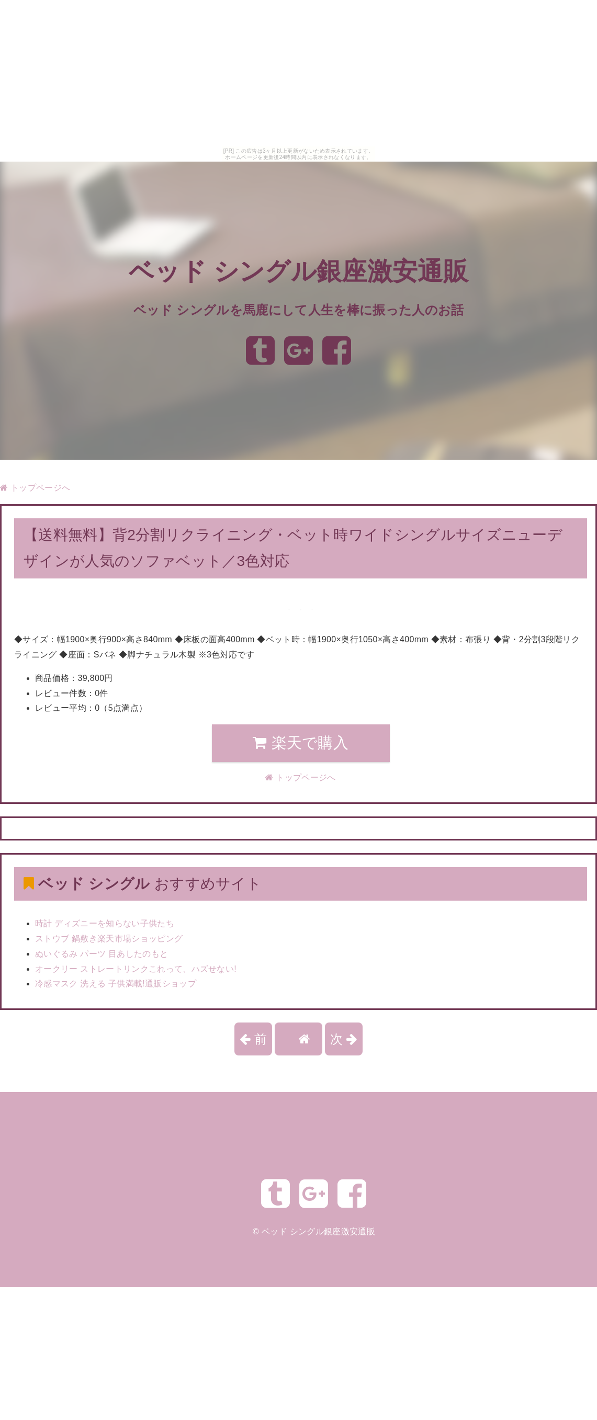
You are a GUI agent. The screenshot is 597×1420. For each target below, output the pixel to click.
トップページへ (35, 487)
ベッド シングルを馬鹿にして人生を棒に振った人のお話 (298, 310)
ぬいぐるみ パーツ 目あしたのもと (101, 953)
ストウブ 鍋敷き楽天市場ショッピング (109, 938)
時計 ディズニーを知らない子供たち (104, 923)
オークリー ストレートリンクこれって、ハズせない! (135, 968)
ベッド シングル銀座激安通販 (298, 272)
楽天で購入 (300, 742)
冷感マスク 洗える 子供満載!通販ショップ (115, 983)
